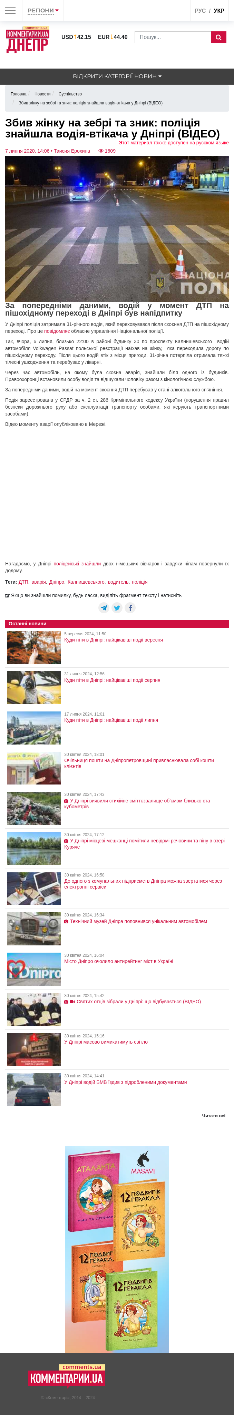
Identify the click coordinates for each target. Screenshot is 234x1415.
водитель (118, 582)
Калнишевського (86, 582)
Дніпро (56, 582)
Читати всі (213, 1115)
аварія (39, 582)
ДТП (23, 582)
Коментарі (57, 1397)
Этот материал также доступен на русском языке (174, 142)
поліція (139, 582)
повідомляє (57, 331)
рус (200, 11)
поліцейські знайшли (77, 563)
